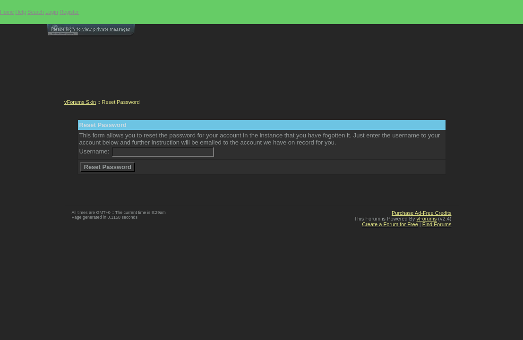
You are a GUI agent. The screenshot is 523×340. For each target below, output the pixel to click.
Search (35, 12)
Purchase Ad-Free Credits (422, 213)
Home (7, 12)
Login (51, 12)
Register (69, 12)
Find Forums (437, 224)
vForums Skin (80, 102)
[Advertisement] (262, 71)
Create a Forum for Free (390, 224)
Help (20, 12)
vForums (427, 218)
